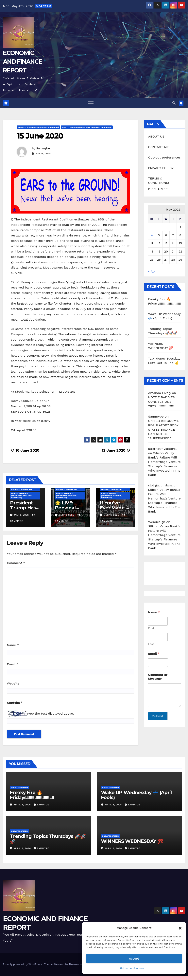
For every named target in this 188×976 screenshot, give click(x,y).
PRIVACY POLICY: (161, 168)
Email (12, 664)
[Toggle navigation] (90, 103)
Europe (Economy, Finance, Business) (38, 127)
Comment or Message (157, 676)
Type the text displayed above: (50, 713)
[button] (180, 928)
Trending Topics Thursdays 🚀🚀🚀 (48, 838)
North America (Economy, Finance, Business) (86, 127)
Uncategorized (19, 787)
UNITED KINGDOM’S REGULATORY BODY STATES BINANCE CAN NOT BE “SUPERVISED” (163, 429)
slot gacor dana (160, 485)
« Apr (152, 271)
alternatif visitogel (162, 449)
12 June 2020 (116, 450)
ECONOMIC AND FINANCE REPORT (22, 61)
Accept (134, 958)
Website (13, 683)
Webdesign (156, 522)
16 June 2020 (25, 450)
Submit (157, 716)
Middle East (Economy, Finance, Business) (23, 488)
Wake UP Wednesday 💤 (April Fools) (136, 795)
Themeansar (76, 964)
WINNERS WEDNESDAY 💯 (132, 841)
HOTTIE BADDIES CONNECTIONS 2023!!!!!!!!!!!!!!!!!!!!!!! (162, 401)
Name (13, 645)
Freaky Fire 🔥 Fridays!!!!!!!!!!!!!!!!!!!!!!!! (32, 795)
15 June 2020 (40, 136)
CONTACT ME (158, 147)
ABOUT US (156, 136)
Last (151, 644)
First (151, 628)
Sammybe (43, 148)
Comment (16, 563)
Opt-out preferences (132, 968)
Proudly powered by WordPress (23, 964)
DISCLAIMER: (158, 189)
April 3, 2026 (23, 804)
